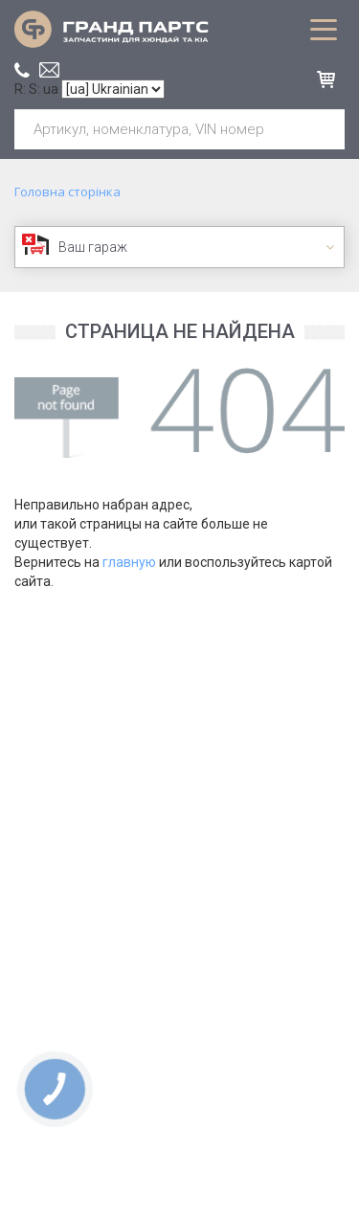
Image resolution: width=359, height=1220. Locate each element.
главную (129, 562)
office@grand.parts (49, 70)
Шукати (322, 129)
